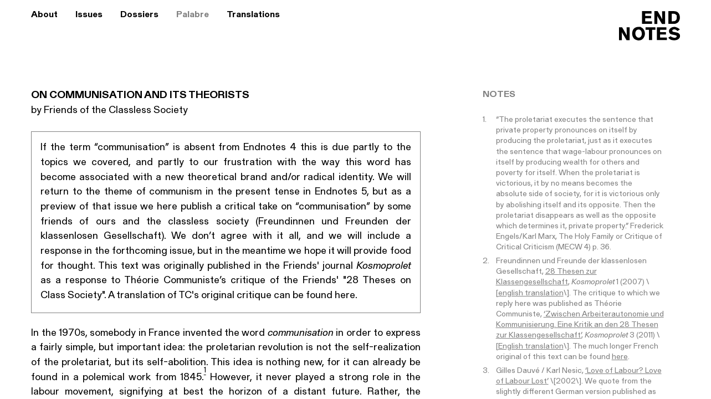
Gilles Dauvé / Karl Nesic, (540, 371)
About (44, 15)
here (620, 357)
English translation (531, 346)
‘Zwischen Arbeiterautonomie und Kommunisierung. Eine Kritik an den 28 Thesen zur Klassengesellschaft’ (580, 325)
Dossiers (139, 15)
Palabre (192, 15)
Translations (253, 15)
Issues (89, 15)
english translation (531, 293)
